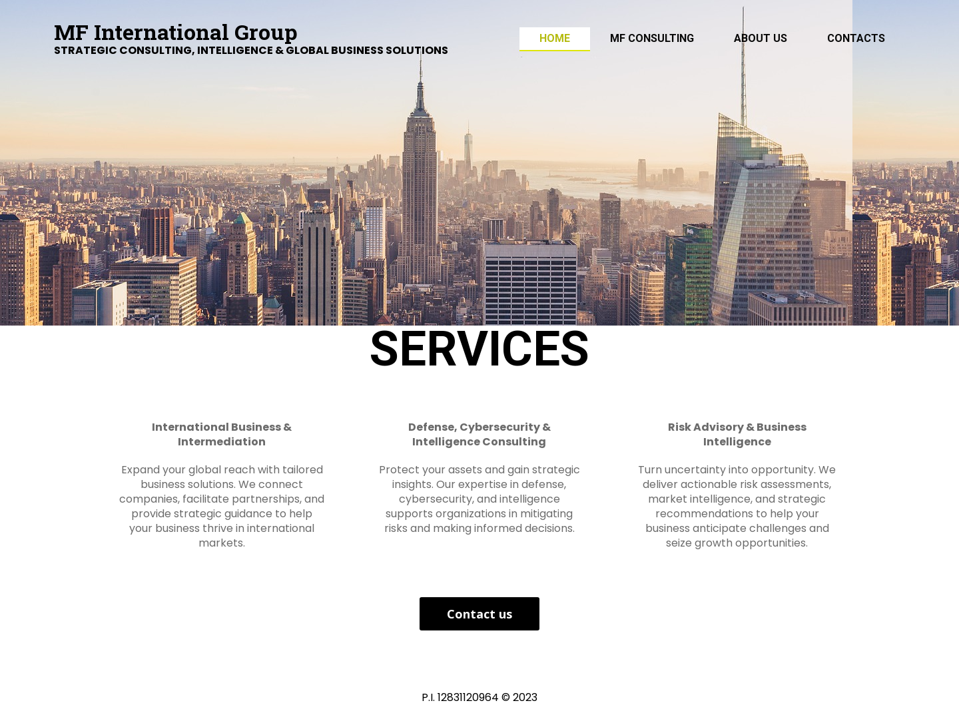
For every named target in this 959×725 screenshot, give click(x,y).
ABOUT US (760, 38)
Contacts (856, 38)
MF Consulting (652, 38)
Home (554, 38)
